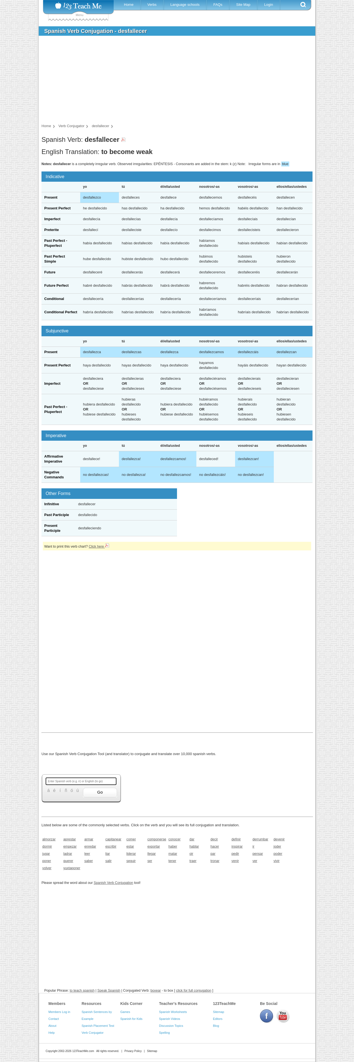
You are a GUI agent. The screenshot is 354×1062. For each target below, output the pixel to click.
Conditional (54, 299)
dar (191, 839)
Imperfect (52, 219)
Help (51, 1032)
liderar (131, 854)
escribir (110, 846)
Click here (99, 546)
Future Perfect (56, 285)
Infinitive (51, 504)
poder (278, 854)
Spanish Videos (169, 1018)
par (212, 854)
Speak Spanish (108, 990)
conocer (174, 839)
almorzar (49, 839)
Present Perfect (57, 208)
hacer (214, 846)
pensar (258, 854)
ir (253, 846)
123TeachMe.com (83, 1051)
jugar (46, 854)
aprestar (69, 839)
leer (87, 854)
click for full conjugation (194, 990)
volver (46, 868)
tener (172, 861)
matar (172, 854)
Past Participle (56, 515)
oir (191, 854)
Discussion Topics (171, 1025)
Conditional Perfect (60, 312)
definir (236, 839)
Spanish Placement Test (98, 1025)
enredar (90, 846)
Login (268, 4)
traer (192, 861)
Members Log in (59, 1012)
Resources (91, 1003)
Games (125, 1012)
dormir (47, 846)
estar (130, 846)
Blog (216, 1025)
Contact (53, 1018)
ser (149, 861)
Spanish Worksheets (173, 1012)
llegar (151, 854)
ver (255, 861)
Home (129, 4)
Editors (217, 1018)
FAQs (217, 4)
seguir (131, 861)
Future (49, 272)
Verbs (152, 4)
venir (235, 861)
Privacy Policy (133, 1051)
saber (88, 861)
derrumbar (260, 839)
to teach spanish (82, 990)
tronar (214, 861)
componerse (156, 839)
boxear (155, 990)
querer (68, 861)
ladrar (67, 854)
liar (107, 854)
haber (172, 846)
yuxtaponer (71, 868)
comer (131, 839)
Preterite (51, 230)
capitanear (113, 839)
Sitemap (218, 1012)
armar (88, 839)
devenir (279, 839)
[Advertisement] (173, 81)
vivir (277, 861)
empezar (70, 846)
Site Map (243, 4)
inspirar (237, 846)
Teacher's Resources (178, 1003)
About (52, 1025)
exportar (153, 846)
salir (108, 861)
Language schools (185, 4)
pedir (235, 854)
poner (46, 861)
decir (214, 839)
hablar (194, 846)
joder (277, 846)
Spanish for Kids (131, 1018)
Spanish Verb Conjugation (113, 883)
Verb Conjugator (93, 1032)
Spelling (164, 1032)
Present (51, 197)
